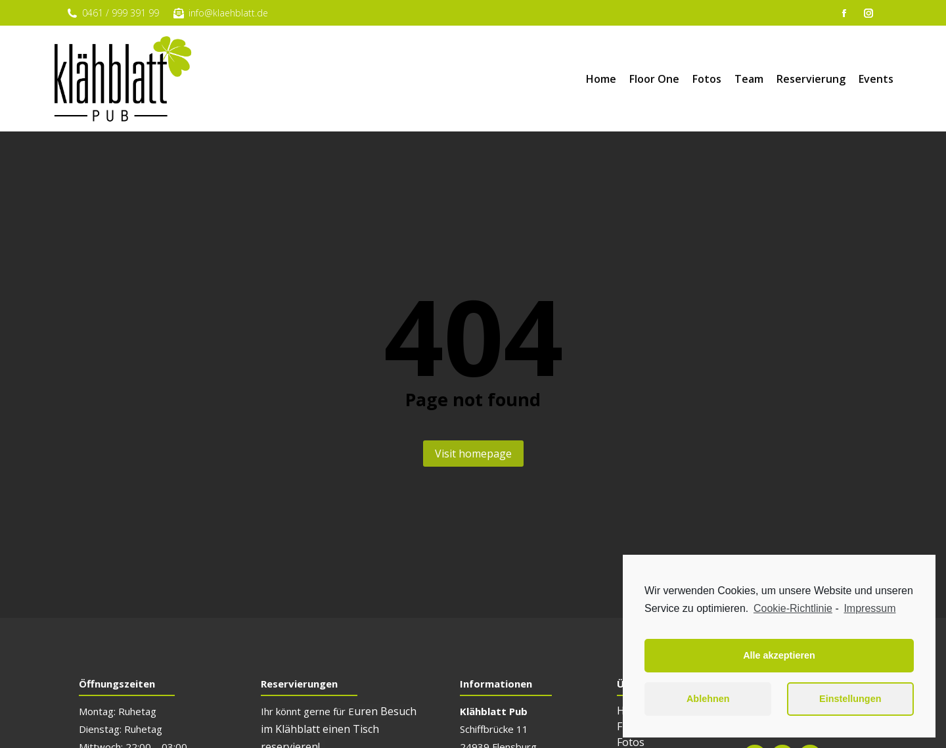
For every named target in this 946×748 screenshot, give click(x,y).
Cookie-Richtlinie (793, 608)
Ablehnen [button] (708, 698)
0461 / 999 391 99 (112, 13)
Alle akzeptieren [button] (779, 655)
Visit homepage (473, 453)
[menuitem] (601, 78)
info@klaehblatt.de (220, 13)
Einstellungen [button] (850, 698)
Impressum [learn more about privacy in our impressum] (869, 608)
